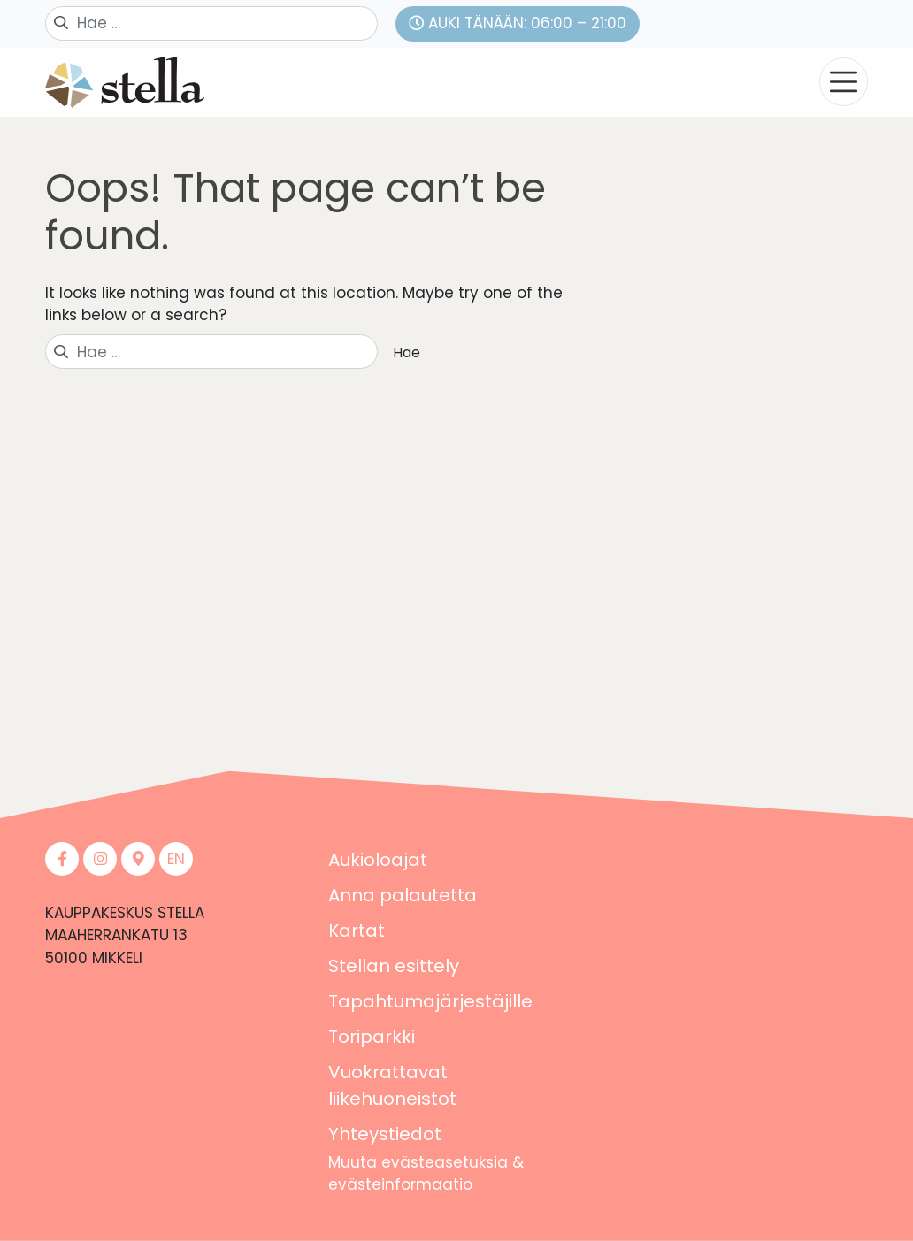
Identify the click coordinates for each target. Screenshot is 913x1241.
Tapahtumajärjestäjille (430, 1001)
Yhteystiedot (384, 1134)
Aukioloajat (377, 859)
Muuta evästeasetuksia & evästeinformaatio (426, 1174)
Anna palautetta (402, 895)
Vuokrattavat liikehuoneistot (392, 1085)
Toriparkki (371, 1036)
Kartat (356, 930)
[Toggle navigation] (843, 81)
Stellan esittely (393, 966)
